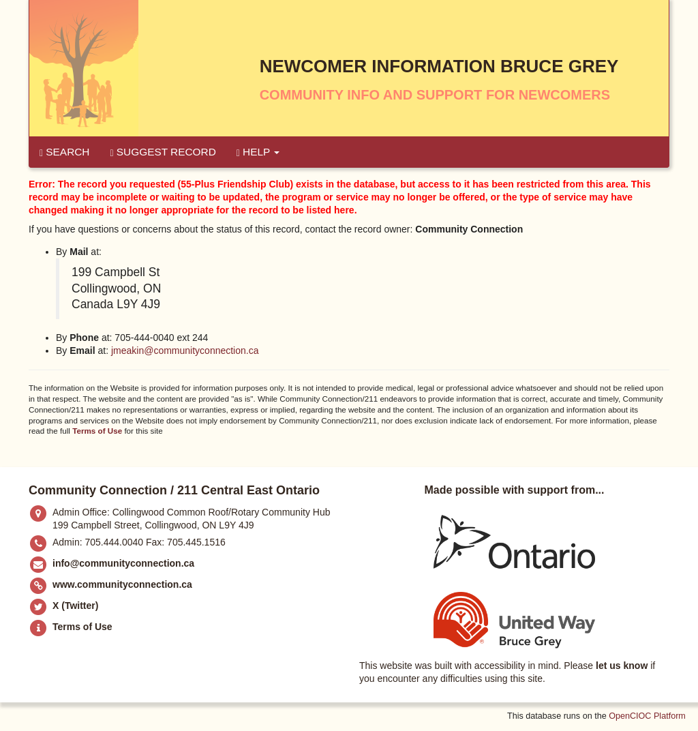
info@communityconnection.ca (123, 563)
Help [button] (258, 152)
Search (64, 152)
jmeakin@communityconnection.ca (185, 350)
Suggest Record (162, 152)
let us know (622, 665)
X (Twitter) (75, 605)
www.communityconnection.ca (122, 584)
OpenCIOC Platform (647, 716)
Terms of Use (97, 430)
